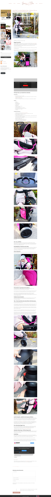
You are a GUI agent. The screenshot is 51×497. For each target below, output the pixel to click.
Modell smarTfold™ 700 (18, 97)
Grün (25, 112)
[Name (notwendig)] (24, 479)
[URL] (24, 482)
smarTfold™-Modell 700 (27, 428)
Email (1, 52)
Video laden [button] (26, 85)
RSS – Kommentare (4, 63)
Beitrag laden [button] (24, 450)
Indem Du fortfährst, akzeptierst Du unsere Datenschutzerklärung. (6, 55)
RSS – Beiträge (3, 61)
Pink (22, 112)
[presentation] (18, 488)
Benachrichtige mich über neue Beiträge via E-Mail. (27, 492)
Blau (27, 112)
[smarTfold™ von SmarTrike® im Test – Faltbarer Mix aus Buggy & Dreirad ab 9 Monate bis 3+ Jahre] (25, 25)
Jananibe (16, 459)
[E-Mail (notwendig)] (24, 481)
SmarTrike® (34, 43)
